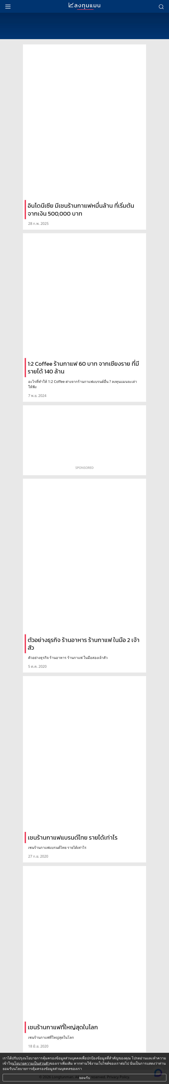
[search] (161, 6)
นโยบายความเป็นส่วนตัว (31, 1063)
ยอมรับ (84, 1077)
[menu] (8, 6)
